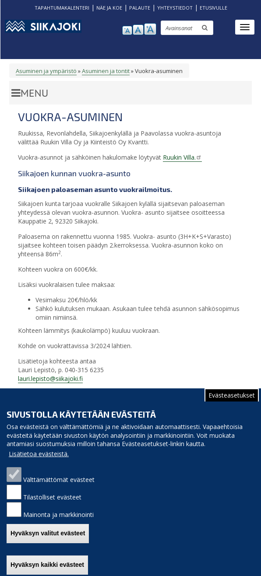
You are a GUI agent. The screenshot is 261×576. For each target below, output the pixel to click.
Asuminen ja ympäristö (46, 71)
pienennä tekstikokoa (127, 30)
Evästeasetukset (231, 402)
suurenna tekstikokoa (150, 29)
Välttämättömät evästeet (59, 487)
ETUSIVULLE (213, 7)
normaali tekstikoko (138, 29)
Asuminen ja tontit (106, 71)
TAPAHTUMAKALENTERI (62, 7)
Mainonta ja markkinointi (58, 522)
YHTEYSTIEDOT (175, 7)
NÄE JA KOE (109, 7)
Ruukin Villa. (182, 157)
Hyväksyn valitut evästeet (48, 541)
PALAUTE (139, 7)
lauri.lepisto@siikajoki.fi (50, 378)
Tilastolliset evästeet (52, 504)
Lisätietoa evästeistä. (39, 461)
